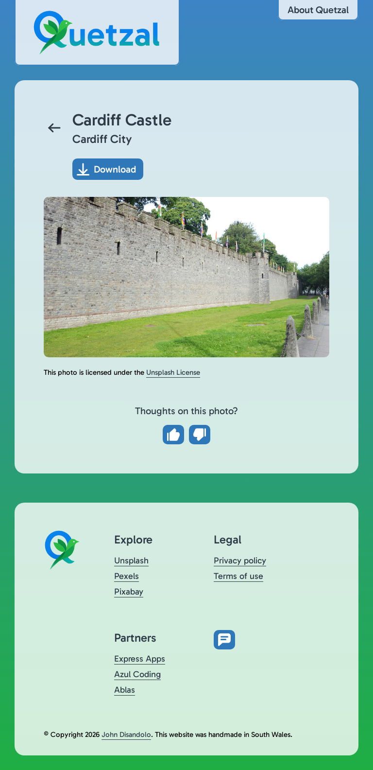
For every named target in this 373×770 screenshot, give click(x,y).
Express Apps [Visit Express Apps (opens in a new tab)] (139, 658)
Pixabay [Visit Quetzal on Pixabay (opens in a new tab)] (128, 591)
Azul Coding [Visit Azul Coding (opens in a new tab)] (137, 674)
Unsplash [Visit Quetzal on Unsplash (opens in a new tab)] (131, 560)
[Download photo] (107, 169)
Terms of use (238, 576)
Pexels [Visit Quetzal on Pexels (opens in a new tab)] (126, 576)
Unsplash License (173, 372)
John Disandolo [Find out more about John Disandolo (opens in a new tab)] (126, 734)
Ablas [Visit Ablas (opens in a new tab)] (124, 689)
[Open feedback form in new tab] (224, 639)
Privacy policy (240, 560)
